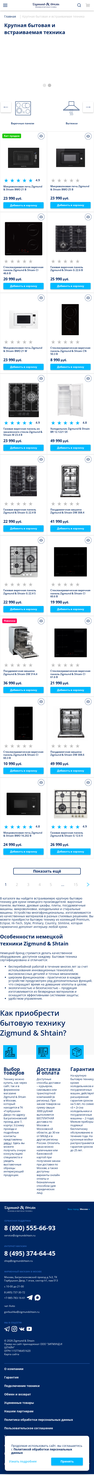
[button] (44, 85)
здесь (7, 1144)
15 (76, 885)
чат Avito (9, 1307)
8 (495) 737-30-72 (14, 1293)
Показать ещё (47, 871)
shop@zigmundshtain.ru (18, 1261)
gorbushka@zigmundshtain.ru (21, 1312)
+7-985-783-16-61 (14, 1299)
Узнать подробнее (23, 1461)
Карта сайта (11, 1355)
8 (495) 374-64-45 (29, 1254)
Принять (67, 1461)
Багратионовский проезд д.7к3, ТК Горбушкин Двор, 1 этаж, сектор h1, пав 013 (31, 1279)
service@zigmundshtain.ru (19, 1236)
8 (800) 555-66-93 (29, 1228)
